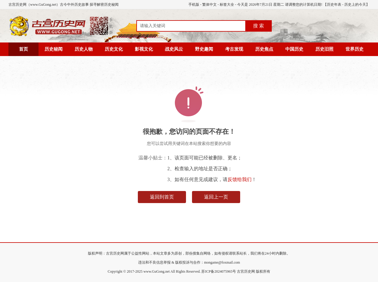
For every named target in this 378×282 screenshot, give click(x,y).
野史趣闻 (204, 49)
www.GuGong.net (157, 271)
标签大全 (227, 4)
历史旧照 (324, 49)
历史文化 (114, 49)
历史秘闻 (54, 49)
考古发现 (234, 49)
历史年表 (334, 4)
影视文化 (144, 49)
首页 (23, 49)
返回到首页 (162, 196)
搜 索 (258, 25)
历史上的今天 (355, 4)
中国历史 (294, 49)
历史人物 (84, 49)
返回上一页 (216, 196)
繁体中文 (209, 4)
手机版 (193, 4)
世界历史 (354, 49)
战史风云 (174, 49)
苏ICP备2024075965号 (218, 271)
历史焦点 (264, 49)
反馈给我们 (240, 179)
